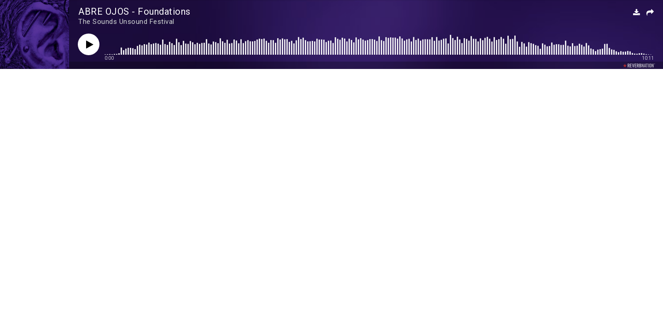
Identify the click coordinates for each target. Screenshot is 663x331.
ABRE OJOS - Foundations (134, 11)
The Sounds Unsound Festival (126, 21)
